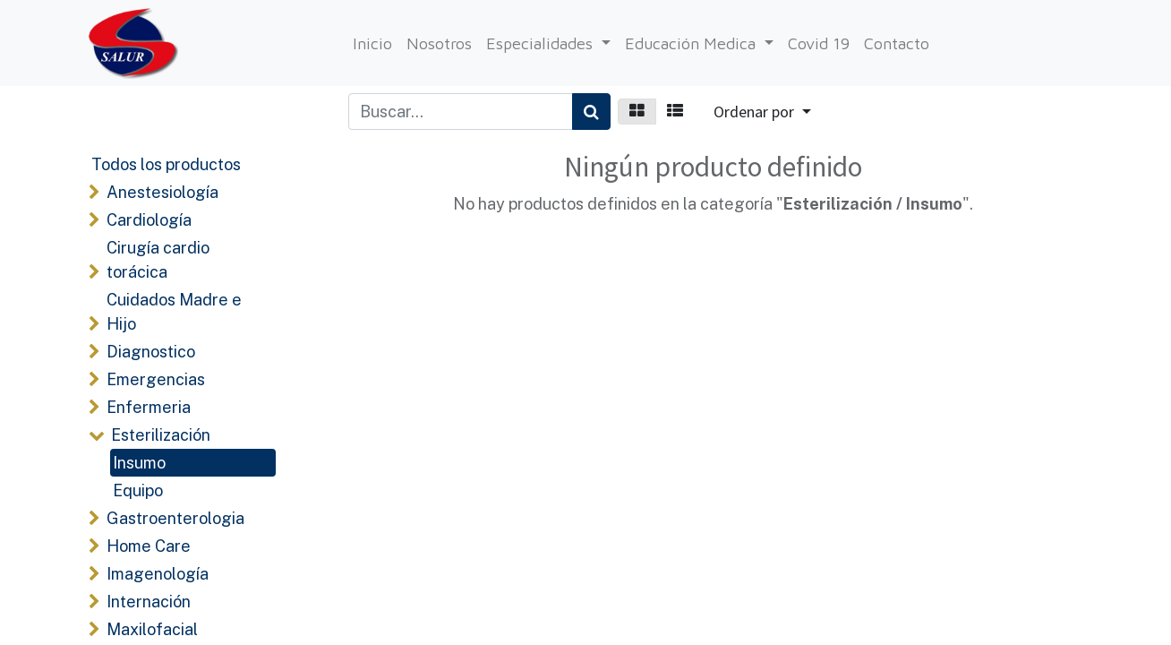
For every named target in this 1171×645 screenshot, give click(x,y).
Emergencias (156, 379)
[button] (762, 112)
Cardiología (149, 220)
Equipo (138, 490)
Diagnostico (151, 351)
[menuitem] (372, 43)
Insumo (139, 462)
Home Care (149, 546)
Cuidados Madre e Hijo (174, 311)
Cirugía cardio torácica (158, 259)
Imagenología (158, 573)
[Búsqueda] (591, 111)
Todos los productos (166, 164)
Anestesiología (162, 192)
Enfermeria (149, 407)
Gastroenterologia (175, 518)
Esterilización (160, 435)
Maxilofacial (152, 629)
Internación (149, 601)
